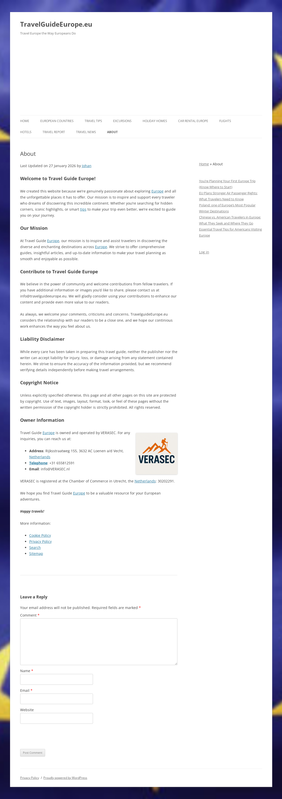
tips (83, 209)
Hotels (26, 132)
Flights (225, 121)
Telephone (38, 463)
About (112, 132)
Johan (86, 165)
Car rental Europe (193, 121)
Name (26, 670)
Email (26, 690)
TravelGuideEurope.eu (56, 24)
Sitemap (36, 553)
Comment (30, 615)
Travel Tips (93, 121)
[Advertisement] (141, 77)
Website (27, 709)
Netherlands (39, 456)
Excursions (122, 121)
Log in (204, 252)
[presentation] (58, 736)
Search (35, 547)
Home (24, 121)
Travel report (54, 132)
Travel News (86, 132)
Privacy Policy (40, 541)
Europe (157, 191)
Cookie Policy (40, 535)
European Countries (57, 121)
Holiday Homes (155, 121)
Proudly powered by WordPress (65, 778)
